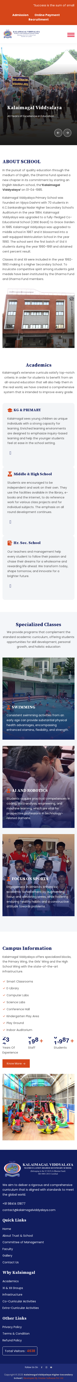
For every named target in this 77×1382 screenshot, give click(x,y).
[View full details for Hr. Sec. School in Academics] (38, 586)
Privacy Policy (12, 1327)
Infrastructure (12, 1294)
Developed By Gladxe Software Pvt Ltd (43, 1378)
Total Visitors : (20, 1351)
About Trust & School (17, 1236)
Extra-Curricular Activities (20, 1308)
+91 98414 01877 (13, 1204)
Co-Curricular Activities (19, 1301)
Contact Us (10, 1262)
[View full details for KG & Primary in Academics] (38, 453)
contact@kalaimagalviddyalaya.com (28, 1210)
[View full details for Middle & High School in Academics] (38, 522)
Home (6, 1229)
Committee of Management (23, 1242)
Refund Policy (12, 1340)
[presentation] (58, 133)
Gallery (7, 1255)
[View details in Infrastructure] (10, 664)
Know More (16, 1064)
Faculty (7, 1249)
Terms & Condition (16, 1333)
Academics (10, 1281)
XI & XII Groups (12, 1288)
